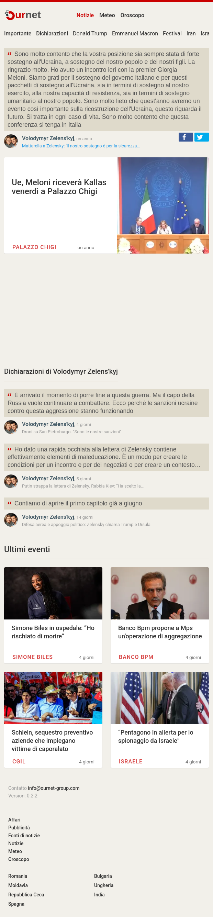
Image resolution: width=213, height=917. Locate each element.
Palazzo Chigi (34, 247)
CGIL (19, 761)
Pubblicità (19, 827)
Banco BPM (136, 657)
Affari (14, 820)
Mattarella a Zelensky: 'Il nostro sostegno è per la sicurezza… (81, 145)
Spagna (16, 904)
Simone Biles (32, 657)
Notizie (85, 15)
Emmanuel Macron (135, 33)
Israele (131, 761)
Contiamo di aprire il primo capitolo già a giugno (74, 504)
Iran (191, 33)
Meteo (107, 15)
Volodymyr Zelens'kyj (48, 138)
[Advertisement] (106, 310)
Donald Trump (90, 33)
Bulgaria (103, 876)
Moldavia (18, 885)
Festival (172, 33)
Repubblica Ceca (26, 894)
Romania (17, 876)
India (99, 894)
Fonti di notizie (24, 835)
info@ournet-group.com (54, 788)
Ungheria (103, 885)
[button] (186, 137)
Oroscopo (132, 15)
